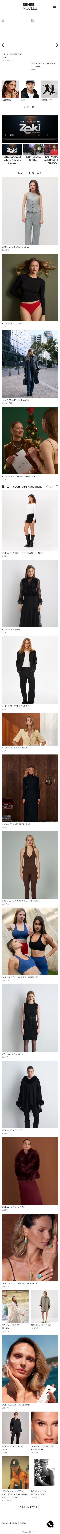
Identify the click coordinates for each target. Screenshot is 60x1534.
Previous (3, 45)
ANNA (4, 827)
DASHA (5, 1057)
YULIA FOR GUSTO (12, 1130)
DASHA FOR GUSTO (12, 1054)
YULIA (4, 556)
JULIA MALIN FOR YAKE (15, 400)
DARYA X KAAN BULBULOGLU (40, 1493)
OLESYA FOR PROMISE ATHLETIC (20, 977)
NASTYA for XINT (41, 1325)
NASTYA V (6, 1331)
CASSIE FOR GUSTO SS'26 (15, 247)
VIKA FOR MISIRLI (12, 323)
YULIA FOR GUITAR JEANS (13, 1448)
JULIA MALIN (7, 403)
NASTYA (34, 1328)
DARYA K (35, 1497)
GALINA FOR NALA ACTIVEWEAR (20, 901)
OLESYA (5, 980)
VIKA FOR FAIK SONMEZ (15, 706)
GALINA (5, 904)
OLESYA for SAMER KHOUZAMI (42, 1448)
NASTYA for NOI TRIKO (11, 1327)
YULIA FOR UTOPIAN (13, 1207)
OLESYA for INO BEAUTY (16, 1405)
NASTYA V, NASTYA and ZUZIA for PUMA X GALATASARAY (15, 1494)
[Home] (30, 6)
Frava (35, 1532)
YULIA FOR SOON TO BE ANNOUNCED (23, 553)
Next (57, 45)
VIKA (4, 326)
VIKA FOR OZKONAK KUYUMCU (19, 476)
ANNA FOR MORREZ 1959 (16, 824)
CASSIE (5, 69)
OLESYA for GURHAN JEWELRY (19, 1283)
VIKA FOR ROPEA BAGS (15, 748)
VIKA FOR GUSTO (11, 629)
